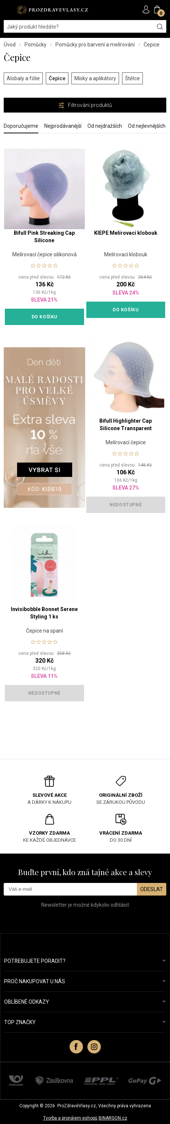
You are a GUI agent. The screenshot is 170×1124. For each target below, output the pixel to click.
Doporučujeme (21, 126)
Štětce (132, 78)
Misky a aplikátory (95, 78)
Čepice (57, 78)
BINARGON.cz (113, 1118)
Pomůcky (35, 45)
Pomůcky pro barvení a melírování (95, 45)
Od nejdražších (104, 126)
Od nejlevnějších (147, 126)
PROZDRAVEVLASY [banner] (52, 10)
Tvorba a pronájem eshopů (70, 1118)
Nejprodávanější (62, 126)
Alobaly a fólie (23, 78)
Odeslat (151, 889)
